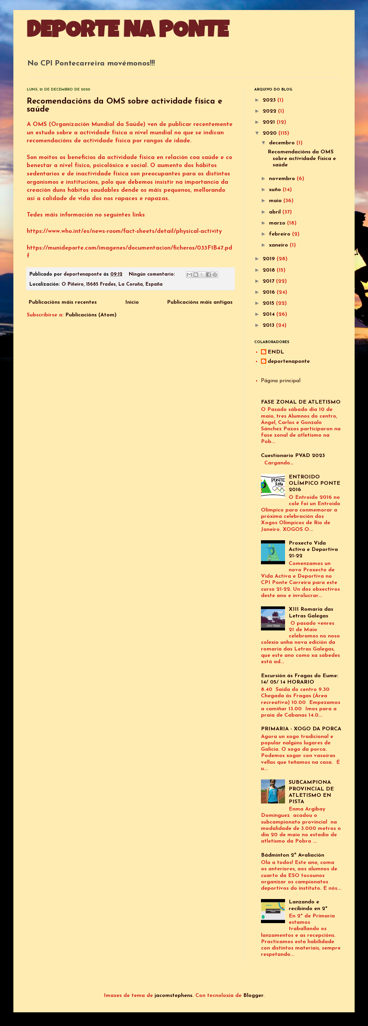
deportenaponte (289, 361)
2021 (270, 122)
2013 (269, 325)
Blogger (253, 995)
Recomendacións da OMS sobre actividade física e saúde (302, 158)
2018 (270, 270)
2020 (270, 133)
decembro (282, 143)
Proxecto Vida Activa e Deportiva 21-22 (313, 550)
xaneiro (279, 245)
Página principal (280, 381)
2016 (270, 292)
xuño (276, 189)
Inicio (132, 302)
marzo (278, 223)
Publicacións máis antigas (200, 302)
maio (276, 200)
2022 (270, 111)
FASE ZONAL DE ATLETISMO (301, 402)
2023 (270, 100)
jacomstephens (173, 995)
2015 (269, 303)
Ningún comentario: (153, 274)
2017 (269, 281)
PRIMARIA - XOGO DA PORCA (301, 729)
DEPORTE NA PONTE (127, 32)
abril (275, 212)
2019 (270, 259)
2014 (269, 314)
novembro (283, 178)
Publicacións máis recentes (62, 302)
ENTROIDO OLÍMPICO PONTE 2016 (314, 483)
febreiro (280, 234)
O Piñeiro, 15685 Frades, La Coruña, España (112, 284)
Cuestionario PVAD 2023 (293, 455)
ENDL (276, 352)
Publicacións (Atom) (90, 315)
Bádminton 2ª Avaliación (292, 855)
